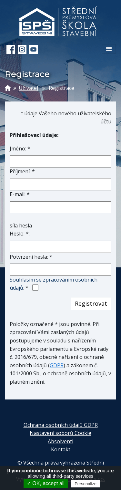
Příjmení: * (22, 171)
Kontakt (60, 449)
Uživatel (28, 87)
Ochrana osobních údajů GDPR (61, 424)
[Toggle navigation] (109, 49)
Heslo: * (19, 233)
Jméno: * (20, 148)
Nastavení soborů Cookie (60, 433)
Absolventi (60, 441)
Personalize (85, 483)
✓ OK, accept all (46, 483)
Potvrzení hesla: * (31, 256)
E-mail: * (20, 194)
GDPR (57, 365)
